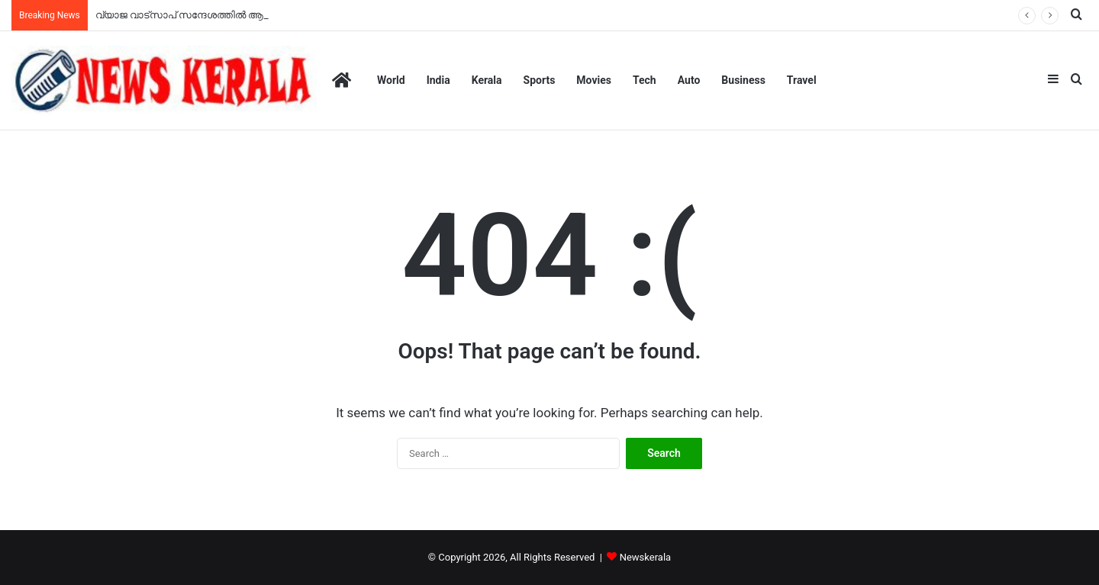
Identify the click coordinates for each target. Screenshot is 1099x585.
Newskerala (645, 557)
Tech (644, 80)
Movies (593, 80)
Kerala (487, 80)
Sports (540, 80)
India (438, 80)
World (391, 80)
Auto (689, 80)
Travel (802, 80)
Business (743, 80)
